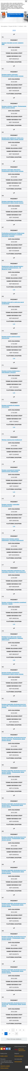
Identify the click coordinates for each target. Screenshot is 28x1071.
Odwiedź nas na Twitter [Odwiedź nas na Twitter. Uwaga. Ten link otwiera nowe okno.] (12, 1049)
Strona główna (4, 26)
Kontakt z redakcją (4, 1056)
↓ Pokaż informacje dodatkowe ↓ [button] (14, 1039)
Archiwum (20, 26)
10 (20, 1030)
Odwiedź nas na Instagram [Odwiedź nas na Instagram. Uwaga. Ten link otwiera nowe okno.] (9, 1049)
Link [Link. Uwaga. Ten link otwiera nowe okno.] (14, 289)
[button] (25, 12)
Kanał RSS (1, 1049)
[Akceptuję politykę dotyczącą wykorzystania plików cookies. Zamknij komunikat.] (26, 1)
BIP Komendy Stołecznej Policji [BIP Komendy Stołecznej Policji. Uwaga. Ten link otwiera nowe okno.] (21, 1049)
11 (23, 1030)
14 (9, 1033)
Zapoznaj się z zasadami (5, 1066)
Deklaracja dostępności (18, 1056)
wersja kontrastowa (18, 1061)
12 (2, 1033)
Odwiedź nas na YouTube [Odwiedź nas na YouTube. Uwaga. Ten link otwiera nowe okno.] (4, 1049)
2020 (25, 26)
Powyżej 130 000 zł (13, 26)
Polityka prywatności (4, 1068)
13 (5, 1033)
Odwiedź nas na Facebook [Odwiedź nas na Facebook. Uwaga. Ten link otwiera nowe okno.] (7, 1049)
